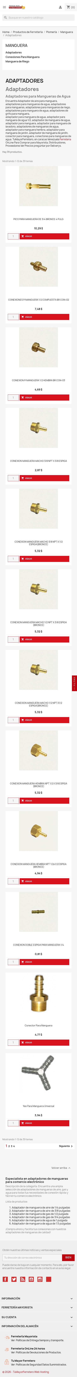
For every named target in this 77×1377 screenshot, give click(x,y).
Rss (22, 1279)
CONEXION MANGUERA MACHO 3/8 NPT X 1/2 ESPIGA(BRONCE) (39, 543)
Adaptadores (14, 52)
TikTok (48, 1279)
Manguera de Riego (17, 61)
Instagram (39, 1279)
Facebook (5, 1279)
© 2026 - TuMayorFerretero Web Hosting (25, 1372)
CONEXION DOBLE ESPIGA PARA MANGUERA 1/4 (38, 945)
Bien (68, 1257)
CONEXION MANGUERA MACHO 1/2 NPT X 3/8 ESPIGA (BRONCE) (38, 624)
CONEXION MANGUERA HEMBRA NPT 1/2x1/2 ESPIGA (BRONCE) (38, 865)
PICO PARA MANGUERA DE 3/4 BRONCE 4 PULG (38, 219)
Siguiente (66, 1146)
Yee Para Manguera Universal (38, 1106)
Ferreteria (65, 139)
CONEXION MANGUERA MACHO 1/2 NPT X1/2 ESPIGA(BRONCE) (38, 704)
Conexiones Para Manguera (22, 57)
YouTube (31, 1279)
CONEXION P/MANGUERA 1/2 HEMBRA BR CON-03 (38, 380)
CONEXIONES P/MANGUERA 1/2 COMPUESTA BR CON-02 (38, 300)
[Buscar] (38, 17)
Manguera (16, 45)
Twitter (13, 1279)
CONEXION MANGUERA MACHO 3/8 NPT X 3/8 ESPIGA (38, 461)
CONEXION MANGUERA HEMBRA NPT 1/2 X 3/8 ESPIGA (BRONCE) (38, 785)
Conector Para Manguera (38, 1025)
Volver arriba (61, 1168)
